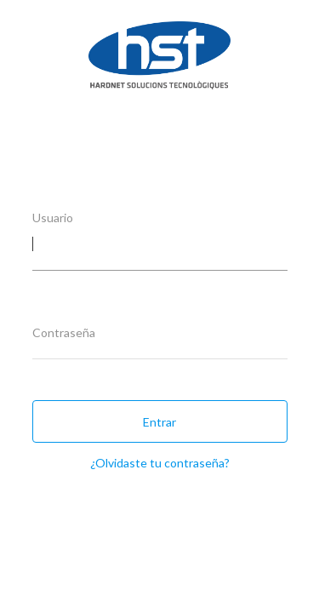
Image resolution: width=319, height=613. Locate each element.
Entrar (159, 422)
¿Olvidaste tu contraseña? (160, 462)
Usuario (52, 218)
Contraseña (63, 333)
